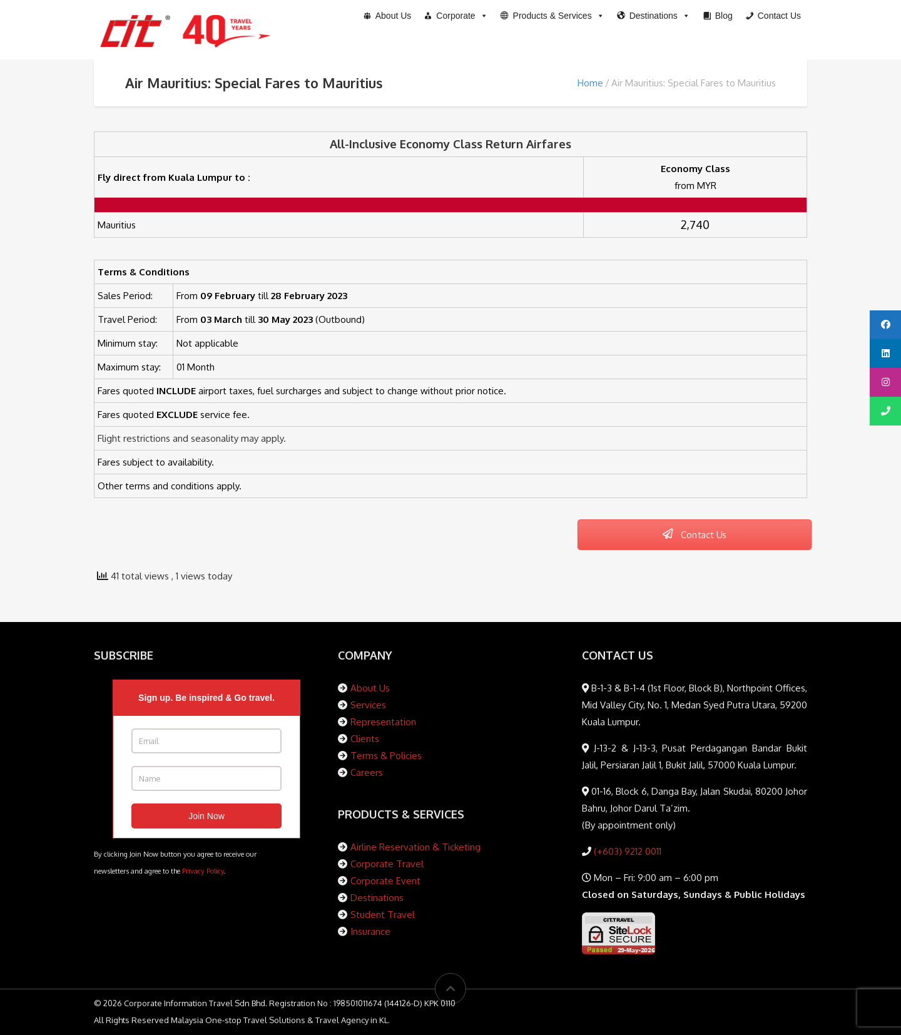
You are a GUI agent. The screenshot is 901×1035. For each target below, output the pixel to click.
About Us (370, 688)
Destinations (377, 898)
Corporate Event (385, 881)
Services (368, 705)
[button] (552, 15)
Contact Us (694, 534)
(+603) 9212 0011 (626, 851)
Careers (366, 772)
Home (590, 83)
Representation (383, 722)
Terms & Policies (386, 756)
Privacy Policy (203, 870)
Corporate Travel (387, 864)
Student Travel (382, 914)
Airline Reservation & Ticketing (415, 847)
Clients (364, 739)
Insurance (370, 931)
